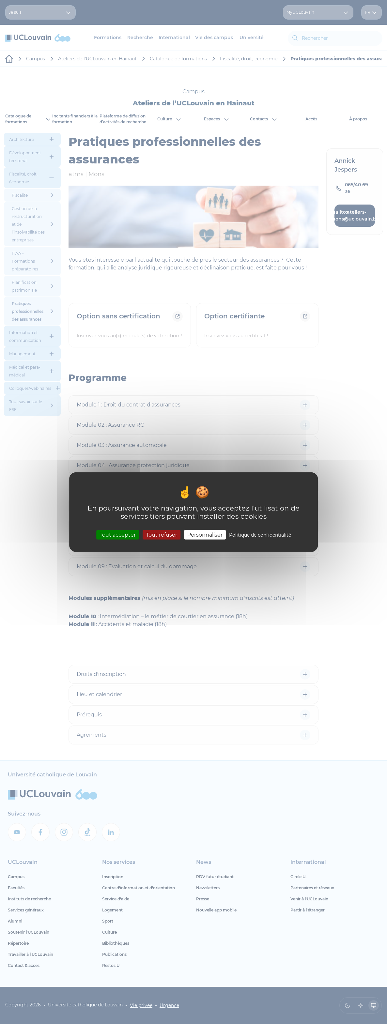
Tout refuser (161, 535)
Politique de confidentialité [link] (260, 535)
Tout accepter (118, 535)
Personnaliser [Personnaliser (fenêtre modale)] (205, 535)
